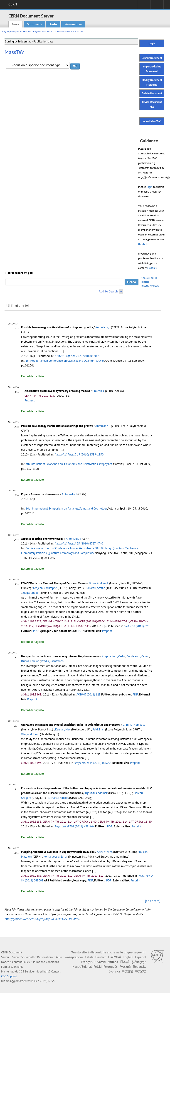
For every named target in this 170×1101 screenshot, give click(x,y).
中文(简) (127, 971)
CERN (12, 4)
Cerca (15, 24)
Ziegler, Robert (31, 593)
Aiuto (53, 24)
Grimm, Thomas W (134, 725)
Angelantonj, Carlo (113, 656)
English (128, 957)
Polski (98, 967)
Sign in (143, 6)
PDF (35, 631)
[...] (62, 351)
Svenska (114, 971)
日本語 (125, 962)
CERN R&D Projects (31, 31)
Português (110, 967)
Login (152, 43)
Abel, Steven (105, 852)
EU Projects (48, 31)
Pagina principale (10, 31)
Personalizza (73, 24)
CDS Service (26, 971)
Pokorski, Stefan (95, 588)
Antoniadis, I (102, 327)
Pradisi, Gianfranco (52, 661)
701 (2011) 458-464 (74, 826)
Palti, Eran (98, 729)
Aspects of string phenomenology (42, 539)
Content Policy (21, 962)
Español (140, 957)
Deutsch (100, 957)
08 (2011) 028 (137, 626)
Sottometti (34, 24)
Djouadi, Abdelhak (96, 793)
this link (143, 244)
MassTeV (152, 268)
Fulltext (29, 400)
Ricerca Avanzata (150, 285)
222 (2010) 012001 (77, 356)
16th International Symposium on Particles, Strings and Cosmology (66, 508)
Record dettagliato (32, 376)
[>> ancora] (152, 901)
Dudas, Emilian (30, 661)
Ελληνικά (114, 957)
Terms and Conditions (46, 962)
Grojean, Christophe (45, 588)
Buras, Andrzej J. (98, 583)
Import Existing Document (151, 69)
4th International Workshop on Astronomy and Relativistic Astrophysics (69, 464)
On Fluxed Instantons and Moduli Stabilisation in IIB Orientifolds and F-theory (70, 725)
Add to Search (108, 291)
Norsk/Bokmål (82, 967)
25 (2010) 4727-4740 (79, 543)
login (150, 186)
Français (87, 962)
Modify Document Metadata (152, 82)
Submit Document (152, 57)
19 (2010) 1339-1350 (79, 454)
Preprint (107, 631)
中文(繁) (140, 971)
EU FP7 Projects (64, 31)
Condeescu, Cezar (137, 656)
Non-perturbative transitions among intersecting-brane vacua (60, 656)
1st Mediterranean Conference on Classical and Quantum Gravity (65, 361)
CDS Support (9, 976)
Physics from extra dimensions (40, 494)
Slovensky (139, 967)
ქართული (138, 962)
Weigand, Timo (30, 734)
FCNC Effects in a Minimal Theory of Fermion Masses (53, 583)
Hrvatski (100, 962)
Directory (156, 6)
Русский (125, 967)
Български (76, 957)
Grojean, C (98, 391)
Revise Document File (152, 104)
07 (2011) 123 (89, 694)
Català (89, 957)
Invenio (18, 967)
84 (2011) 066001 (93, 763)
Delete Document (152, 93)
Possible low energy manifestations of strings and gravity (57, 327)
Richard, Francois (58, 798)
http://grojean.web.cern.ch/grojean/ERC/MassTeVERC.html (42, 919)
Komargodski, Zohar (55, 857)
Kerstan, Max (63, 729)
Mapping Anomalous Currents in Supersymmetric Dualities (57, 852)
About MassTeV (151, 121)
